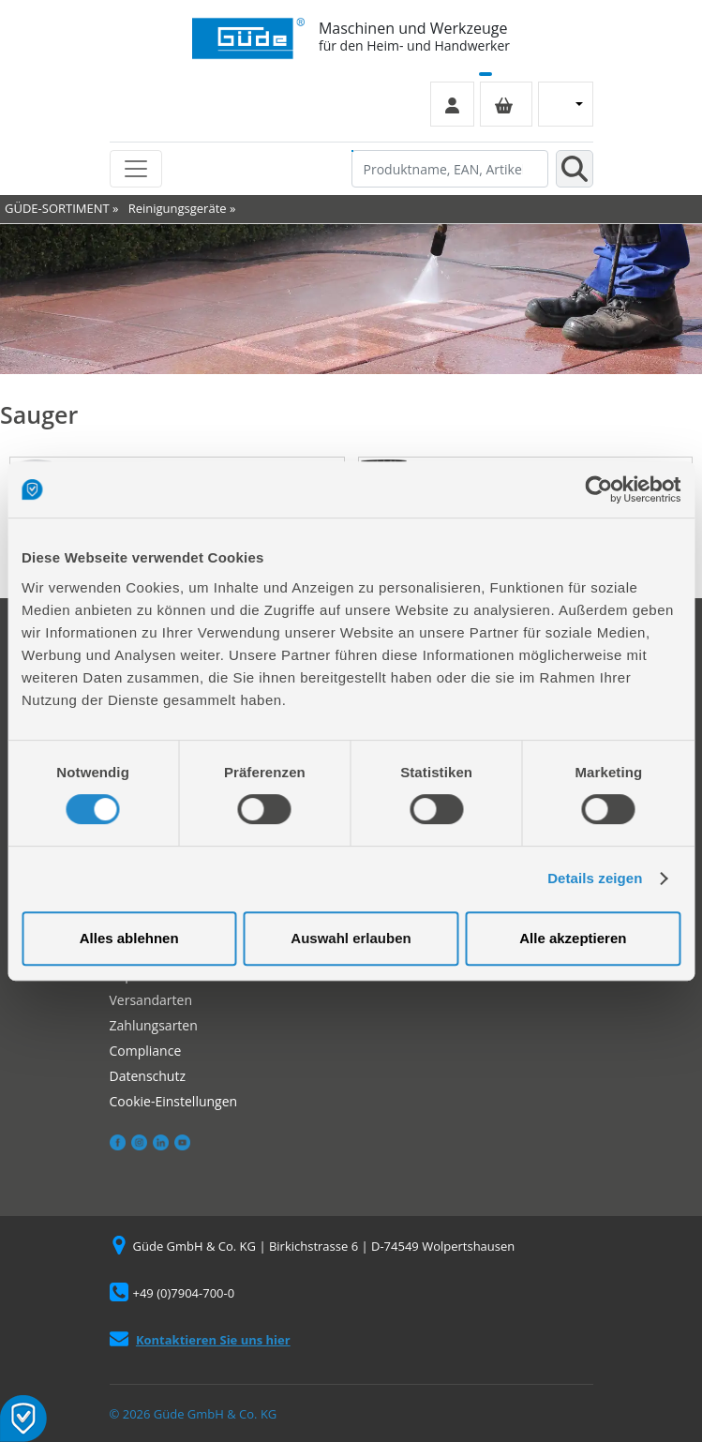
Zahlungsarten (154, 1025)
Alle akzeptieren (572, 938)
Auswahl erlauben (351, 938)
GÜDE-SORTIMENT (57, 208)
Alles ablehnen (129, 938)
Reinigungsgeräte (177, 208)
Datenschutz (148, 1076)
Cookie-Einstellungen (174, 1101)
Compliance (146, 1050)
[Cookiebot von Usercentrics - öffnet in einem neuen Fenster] (598, 489)
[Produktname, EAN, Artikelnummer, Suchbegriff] (449, 169)
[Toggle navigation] (136, 169)
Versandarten (151, 1000)
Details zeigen (594, 878)
